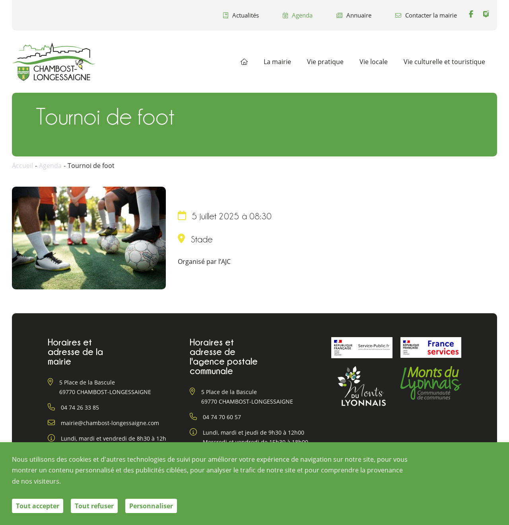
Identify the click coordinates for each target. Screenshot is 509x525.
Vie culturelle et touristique (444, 62)
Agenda (298, 15)
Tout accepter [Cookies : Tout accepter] (37, 506)
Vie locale (373, 62)
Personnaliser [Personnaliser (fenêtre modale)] (151, 506)
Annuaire (353, 15)
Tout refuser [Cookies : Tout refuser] (94, 506)
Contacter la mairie (426, 15)
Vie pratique (325, 62)
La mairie (277, 62)
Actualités (241, 15)
